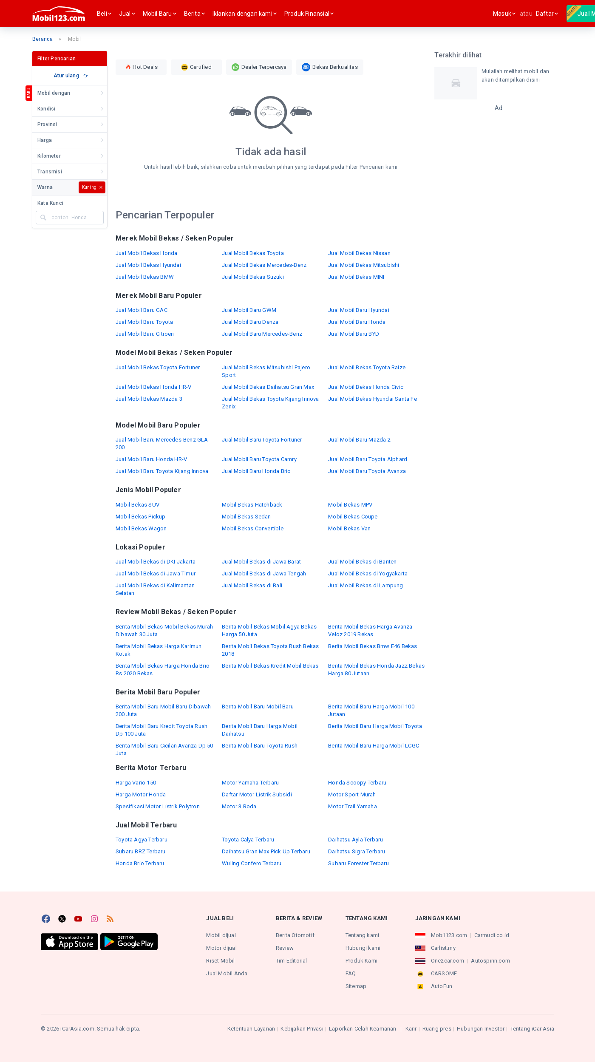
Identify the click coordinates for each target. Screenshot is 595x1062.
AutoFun (441, 986)
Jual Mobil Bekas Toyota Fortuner (158, 367)
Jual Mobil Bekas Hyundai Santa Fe (372, 399)
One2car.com (447, 960)
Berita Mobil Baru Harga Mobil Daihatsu (260, 730)
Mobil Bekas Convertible (252, 528)
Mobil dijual (220, 935)
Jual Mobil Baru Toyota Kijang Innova (162, 471)
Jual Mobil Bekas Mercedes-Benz (264, 265)
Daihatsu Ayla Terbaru (355, 839)
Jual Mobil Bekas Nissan (359, 253)
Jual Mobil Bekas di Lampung (365, 585)
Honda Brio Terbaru (140, 863)
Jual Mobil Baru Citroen (145, 334)
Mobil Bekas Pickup (141, 516)
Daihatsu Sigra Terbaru (356, 851)
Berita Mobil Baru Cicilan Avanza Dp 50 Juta (164, 749)
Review (285, 948)
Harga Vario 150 (136, 782)
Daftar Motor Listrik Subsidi (257, 794)
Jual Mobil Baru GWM (249, 310)
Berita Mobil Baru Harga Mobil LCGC (373, 745)
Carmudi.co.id (492, 935)
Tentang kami (362, 935)
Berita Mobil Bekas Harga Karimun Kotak (158, 650)
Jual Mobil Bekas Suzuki (253, 277)
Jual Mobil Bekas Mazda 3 (149, 399)
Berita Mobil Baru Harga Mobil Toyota (375, 726)
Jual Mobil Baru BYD (353, 334)
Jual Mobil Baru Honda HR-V (151, 459)
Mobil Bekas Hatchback (252, 504)
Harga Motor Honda (141, 794)
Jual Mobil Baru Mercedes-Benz (262, 334)
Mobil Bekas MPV (350, 504)
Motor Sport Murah (352, 794)
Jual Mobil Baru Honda (356, 322)
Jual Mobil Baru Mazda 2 (359, 439)
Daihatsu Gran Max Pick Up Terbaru (266, 851)
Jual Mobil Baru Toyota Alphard (367, 459)
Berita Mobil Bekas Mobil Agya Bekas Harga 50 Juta (269, 630)
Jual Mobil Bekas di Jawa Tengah (264, 573)
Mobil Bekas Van (349, 528)
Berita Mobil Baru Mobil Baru (258, 706)
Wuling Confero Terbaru (251, 863)
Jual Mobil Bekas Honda (146, 253)
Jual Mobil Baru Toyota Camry (259, 459)
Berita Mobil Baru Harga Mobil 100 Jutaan (371, 710)
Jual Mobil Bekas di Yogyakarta (368, 573)
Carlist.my (443, 948)
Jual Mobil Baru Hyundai (358, 310)
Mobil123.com (449, 935)
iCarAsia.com (77, 1028)
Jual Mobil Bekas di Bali (252, 585)
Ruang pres (436, 1028)
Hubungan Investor (480, 1028)
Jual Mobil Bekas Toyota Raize (366, 367)
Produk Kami (361, 960)
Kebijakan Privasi (301, 1028)
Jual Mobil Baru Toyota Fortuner (262, 439)
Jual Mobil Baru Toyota (144, 322)
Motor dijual (221, 948)
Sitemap (356, 986)
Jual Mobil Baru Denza (250, 322)
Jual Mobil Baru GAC (141, 310)
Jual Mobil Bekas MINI (356, 277)
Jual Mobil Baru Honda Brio (256, 471)
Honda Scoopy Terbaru (357, 782)
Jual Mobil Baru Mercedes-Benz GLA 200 (162, 443)
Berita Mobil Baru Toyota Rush (260, 745)
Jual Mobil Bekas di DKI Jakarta (156, 561)
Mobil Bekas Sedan (246, 516)
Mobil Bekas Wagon (141, 528)
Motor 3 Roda (239, 806)
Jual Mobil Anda (226, 973)
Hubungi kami (363, 948)
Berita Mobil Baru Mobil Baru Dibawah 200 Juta (163, 710)
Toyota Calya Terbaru (248, 839)
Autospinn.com (490, 960)
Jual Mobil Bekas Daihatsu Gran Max (268, 387)
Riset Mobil (220, 960)
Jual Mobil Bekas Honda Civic (365, 387)
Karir (411, 1028)
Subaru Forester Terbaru (358, 863)
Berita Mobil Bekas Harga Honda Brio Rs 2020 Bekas (163, 670)
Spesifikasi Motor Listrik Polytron (158, 806)
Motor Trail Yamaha (352, 806)
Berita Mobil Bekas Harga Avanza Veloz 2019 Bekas (370, 630)
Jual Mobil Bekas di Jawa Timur (156, 573)
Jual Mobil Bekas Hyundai (148, 265)
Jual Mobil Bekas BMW (145, 277)
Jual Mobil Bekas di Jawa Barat (261, 561)
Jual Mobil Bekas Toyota (253, 253)
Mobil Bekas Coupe (352, 516)
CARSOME (444, 973)
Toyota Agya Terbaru (141, 839)
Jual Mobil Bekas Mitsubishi (363, 265)
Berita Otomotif (295, 935)
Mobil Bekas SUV (137, 504)
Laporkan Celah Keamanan (363, 1028)
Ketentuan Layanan (251, 1028)
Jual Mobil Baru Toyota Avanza (367, 471)
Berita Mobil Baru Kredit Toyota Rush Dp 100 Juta (161, 730)
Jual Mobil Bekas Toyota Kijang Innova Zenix (270, 403)
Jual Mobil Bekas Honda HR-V (153, 387)
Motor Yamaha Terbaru (250, 782)
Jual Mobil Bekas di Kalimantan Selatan (155, 589)
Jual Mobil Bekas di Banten (362, 561)
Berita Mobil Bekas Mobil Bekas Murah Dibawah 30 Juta (164, 630)
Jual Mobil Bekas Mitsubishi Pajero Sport (266, 371)
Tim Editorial (291, 960)
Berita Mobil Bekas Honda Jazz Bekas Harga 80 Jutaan (376, 670)
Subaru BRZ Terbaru (141, 851)
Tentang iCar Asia (532, 1028)
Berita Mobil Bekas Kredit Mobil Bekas (270, 666)
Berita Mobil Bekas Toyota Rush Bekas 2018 (270, 650)
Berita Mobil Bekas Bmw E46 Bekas (372, 646)
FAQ (351, 973)
